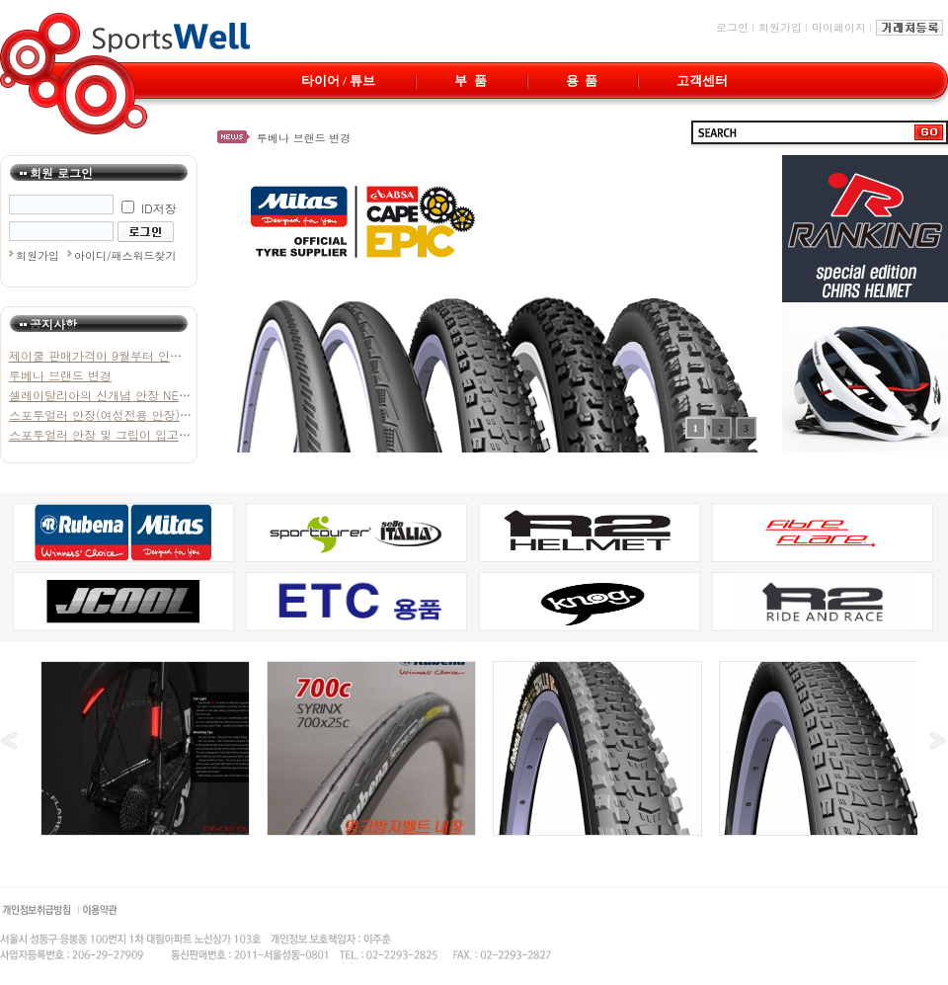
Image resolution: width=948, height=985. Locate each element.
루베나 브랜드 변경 (304, 137)
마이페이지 (839, 27)
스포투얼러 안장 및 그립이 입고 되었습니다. (128, 434)
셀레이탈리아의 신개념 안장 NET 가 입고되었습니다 (148, 394)
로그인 (732, 27)
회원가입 (780, 27)
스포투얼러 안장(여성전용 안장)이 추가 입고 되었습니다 (159, 414)
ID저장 (149, 208)
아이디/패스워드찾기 (125, 255)
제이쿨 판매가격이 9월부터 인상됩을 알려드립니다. (147, 355)
